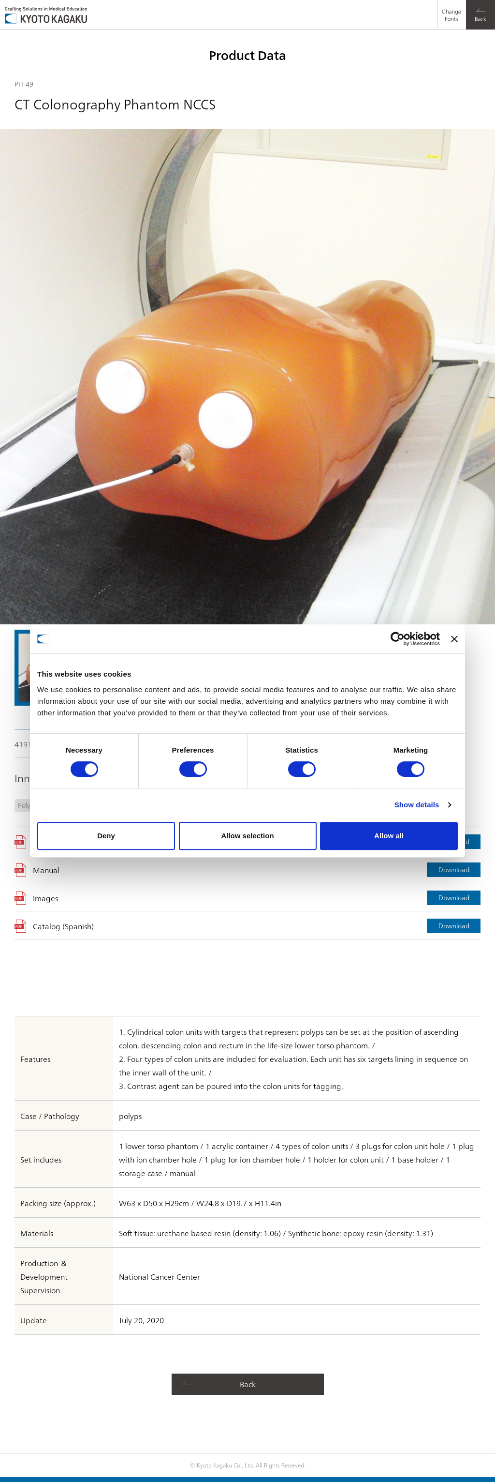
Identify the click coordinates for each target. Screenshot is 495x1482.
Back (248, 1383)
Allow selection (247, 836)
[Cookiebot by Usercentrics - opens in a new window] (397, 639)
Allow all (389, 836)
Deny (106, 836)
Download (453, 869)
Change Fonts (449, 7)
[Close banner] (454, 638)
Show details (416, 805)
